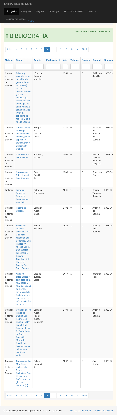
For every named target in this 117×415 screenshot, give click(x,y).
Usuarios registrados (15, 19)
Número (86, 60)
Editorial (96, 60)
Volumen (74, 60)
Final (84, 49)
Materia (8, 60)
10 (47, 49)
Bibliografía (11, 11)
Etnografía (26, 11)
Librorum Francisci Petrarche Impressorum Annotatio (22, 196)
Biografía (40, 11)
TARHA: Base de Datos (18, 3)
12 (59, 49)
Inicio (9, 49)
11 (53, 49)
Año (65, 60)
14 (72, 49)
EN (32, 21)
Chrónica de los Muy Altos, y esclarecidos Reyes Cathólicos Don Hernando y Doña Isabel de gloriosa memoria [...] (23, 373)
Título (19, 60)
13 (66, 49)
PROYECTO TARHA (73, 11)
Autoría (37, 60)
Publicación (53, 60)
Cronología (54, 11)
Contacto (92, 11)
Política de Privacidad (80, 410)
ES (29, 21)
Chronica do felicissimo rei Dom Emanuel (23, 175)
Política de (104, 410)
